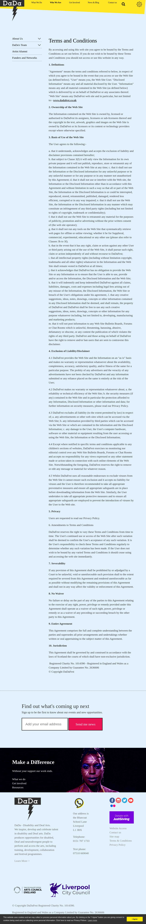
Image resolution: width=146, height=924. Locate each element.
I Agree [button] (134, 919)
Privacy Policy (118, 844)
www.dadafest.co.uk (65, 100)
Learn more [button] (92, 920)
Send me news (85, 724)
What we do (18, 779)
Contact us (115, 832)
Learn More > (22, 860)
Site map (114, 836)
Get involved (19, 783)
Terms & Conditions (121, 840)
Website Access (118, 828)
